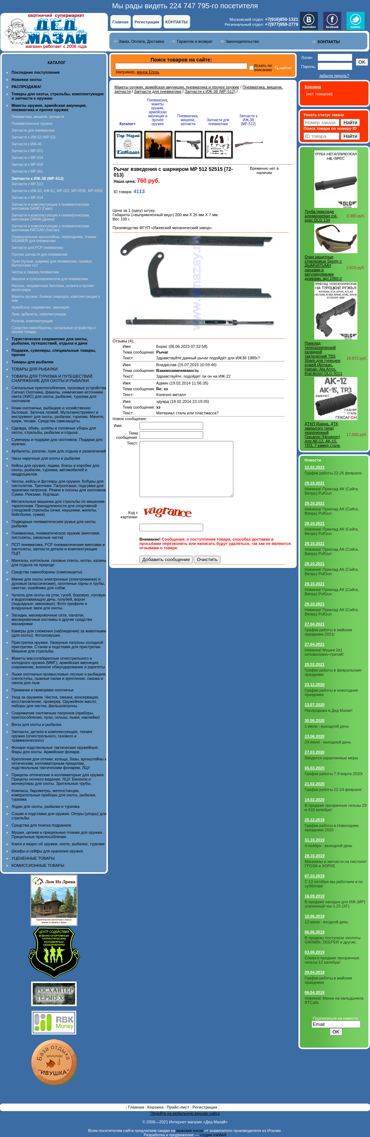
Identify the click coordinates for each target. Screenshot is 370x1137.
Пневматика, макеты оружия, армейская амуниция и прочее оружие (157, 112)
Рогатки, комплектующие (32, 321)
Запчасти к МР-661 (27, 171)
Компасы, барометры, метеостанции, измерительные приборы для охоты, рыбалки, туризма (54, 794)
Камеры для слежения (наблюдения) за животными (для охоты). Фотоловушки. (59, 633)
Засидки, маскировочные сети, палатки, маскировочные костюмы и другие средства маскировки (52, 619)
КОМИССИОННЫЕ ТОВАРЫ (38, 865)
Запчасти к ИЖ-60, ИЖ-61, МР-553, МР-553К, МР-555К (57, 191)
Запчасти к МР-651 (27, 151)
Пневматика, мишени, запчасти (38, 117)
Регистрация (146, 22)
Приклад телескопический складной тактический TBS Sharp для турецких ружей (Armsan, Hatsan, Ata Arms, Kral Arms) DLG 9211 (323, 358)
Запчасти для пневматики (33, 130)
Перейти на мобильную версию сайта (185, 1113)
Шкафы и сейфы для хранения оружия (47, 851)
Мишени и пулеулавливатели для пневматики (50, 279)
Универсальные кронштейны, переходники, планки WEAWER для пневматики (54, 239)
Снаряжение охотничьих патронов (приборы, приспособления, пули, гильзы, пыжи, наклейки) (56, 715)
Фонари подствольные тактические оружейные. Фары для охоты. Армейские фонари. (55, 749)
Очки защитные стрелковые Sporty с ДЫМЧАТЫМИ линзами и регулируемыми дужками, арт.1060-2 (323, 268)
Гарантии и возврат (195, 41)
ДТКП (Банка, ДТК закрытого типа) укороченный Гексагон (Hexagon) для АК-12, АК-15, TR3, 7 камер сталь (322, 434)
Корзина (156, 1107)
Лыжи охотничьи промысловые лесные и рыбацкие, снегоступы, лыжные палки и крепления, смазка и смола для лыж (59, 678)
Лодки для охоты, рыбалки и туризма (45, 806)
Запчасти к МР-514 (27, 198)
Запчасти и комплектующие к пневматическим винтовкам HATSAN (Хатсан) (50, 228)
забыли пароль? (334, 75)
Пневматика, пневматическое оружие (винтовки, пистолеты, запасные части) (56, 535)
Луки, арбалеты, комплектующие (39, 314)
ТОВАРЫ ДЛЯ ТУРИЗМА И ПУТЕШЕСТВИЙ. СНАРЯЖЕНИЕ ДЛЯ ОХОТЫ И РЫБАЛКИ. (52, 378)
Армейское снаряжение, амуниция (40, 307)
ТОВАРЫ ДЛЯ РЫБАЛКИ (35, 369)
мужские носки (189, 1130)
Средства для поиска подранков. (42, 825)
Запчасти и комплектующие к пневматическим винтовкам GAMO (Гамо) (50, 206)
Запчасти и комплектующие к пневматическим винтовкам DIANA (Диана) (50, 217)
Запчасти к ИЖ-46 (27, 144)
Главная (120, 22)
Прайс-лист (179, 1107)
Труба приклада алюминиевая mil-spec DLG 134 (321, 215)
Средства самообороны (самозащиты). (47, 572)
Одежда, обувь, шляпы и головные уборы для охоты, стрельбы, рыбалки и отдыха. (54, 430)
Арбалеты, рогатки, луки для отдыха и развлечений (59, 451)
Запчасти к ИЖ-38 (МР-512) (210, 91)
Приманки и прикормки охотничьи (42, 690)
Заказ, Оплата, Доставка (141, 41)
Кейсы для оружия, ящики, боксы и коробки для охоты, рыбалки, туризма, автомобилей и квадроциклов (55, 469)
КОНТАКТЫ (176, 22)
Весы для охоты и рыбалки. (37, 724)
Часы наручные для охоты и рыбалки (46, 458)
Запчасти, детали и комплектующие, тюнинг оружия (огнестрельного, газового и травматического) (52, 735)
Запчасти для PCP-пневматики (37, 248)
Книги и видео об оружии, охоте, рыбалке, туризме (58, 844)
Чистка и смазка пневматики (35, 272)
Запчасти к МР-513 (27, 184)
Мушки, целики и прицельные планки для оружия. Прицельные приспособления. (57, 834)
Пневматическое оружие (32, 124)
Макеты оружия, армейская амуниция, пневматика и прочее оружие (176, 87)
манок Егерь (148, 72)
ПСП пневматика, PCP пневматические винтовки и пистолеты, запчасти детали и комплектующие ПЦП (58, 548)
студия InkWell (213, 1135)
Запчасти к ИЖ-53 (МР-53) (34, 137)
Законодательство (242, 41)
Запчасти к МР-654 (27, 158)
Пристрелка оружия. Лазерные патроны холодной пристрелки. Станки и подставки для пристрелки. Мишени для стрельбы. (57, 646)
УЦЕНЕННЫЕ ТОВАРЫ (33, 858)
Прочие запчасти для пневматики (39, 254)
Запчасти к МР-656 (27, 165)
